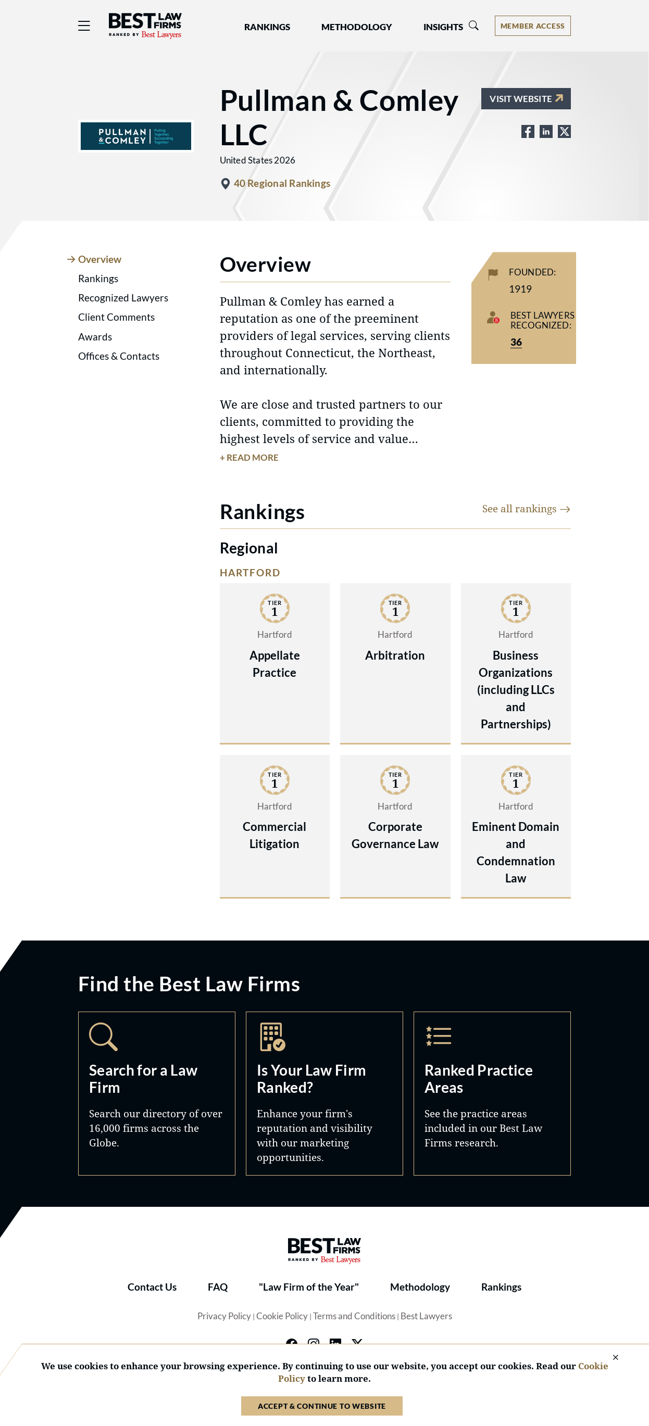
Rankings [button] (267, 27)
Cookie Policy (282, 1316)
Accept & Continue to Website (322, 1406)
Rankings (501, 1287)
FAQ (218, 1287)
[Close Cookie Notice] (609, 1358)
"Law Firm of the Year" (309, 1287)
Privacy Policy (224, 1316)
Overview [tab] (99, 259)
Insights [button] (443, 27)
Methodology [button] (356, 27)
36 (516, 342)
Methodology (420, 1287)
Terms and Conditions (354, 1316)
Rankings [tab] (98, 278)
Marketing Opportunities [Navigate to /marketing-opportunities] (324, 1093)
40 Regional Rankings (282, 183)
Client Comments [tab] (116, 317)
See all (526, 508)
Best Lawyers (426, 1316)
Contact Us (152, 1287)
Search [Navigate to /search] (157, 1093)
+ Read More (249, 457)
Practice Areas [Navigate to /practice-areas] (492, 1093)
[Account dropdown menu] (533, 26)
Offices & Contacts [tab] (118, 356)
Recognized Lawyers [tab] (123, 298)
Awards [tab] (95, 337)
